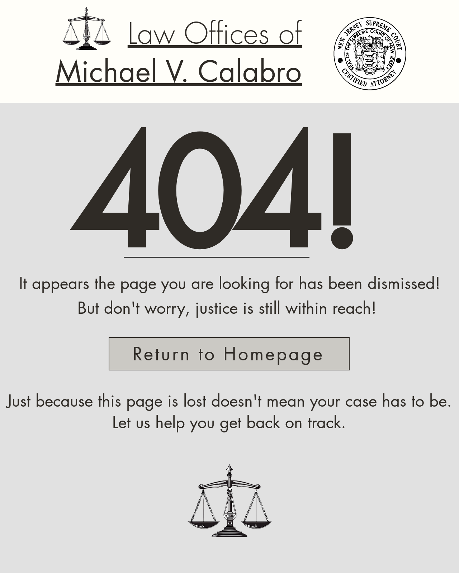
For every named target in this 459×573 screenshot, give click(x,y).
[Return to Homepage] (229, 353)
